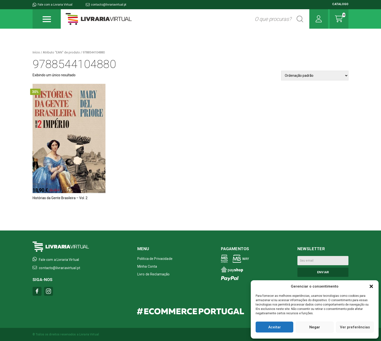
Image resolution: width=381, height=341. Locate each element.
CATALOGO (340, 4)
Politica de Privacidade (155, 259)
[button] (371, 286)
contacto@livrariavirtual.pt (106, 5)
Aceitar (274, 327)
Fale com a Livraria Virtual (52, 4)
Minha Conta (147, 266)
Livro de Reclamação (153, 274)
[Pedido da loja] (314, 75)
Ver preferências (355, 327)
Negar (314, 327)
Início (36, 52)
